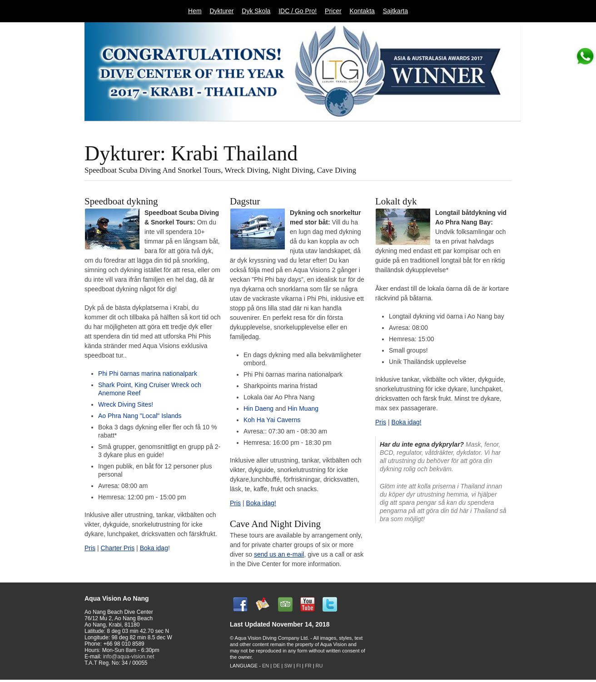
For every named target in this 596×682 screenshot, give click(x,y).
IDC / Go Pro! (297, 11)
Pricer (333, 11)
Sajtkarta (395, 11)
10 (488, 129)
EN (265, 665)
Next (518, 129)
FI (299, 665)
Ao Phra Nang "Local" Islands (140, 415)
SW (288, 665)
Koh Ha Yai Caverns (272, 419)
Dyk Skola (256, 11)
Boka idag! (261, 503)
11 (502, 129)
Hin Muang (302, 408)
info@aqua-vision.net (128, 656)
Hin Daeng (259, 408)
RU (319, 665)
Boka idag (154, 548)
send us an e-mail (279, 554)
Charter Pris (118, 548)
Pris (89, 548)
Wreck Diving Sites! (125, 404)
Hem (195, 11)
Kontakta (362, 11)
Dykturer (221, 11)
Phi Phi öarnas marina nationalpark (147, 373)
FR (308, 665)
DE (276, 665)
